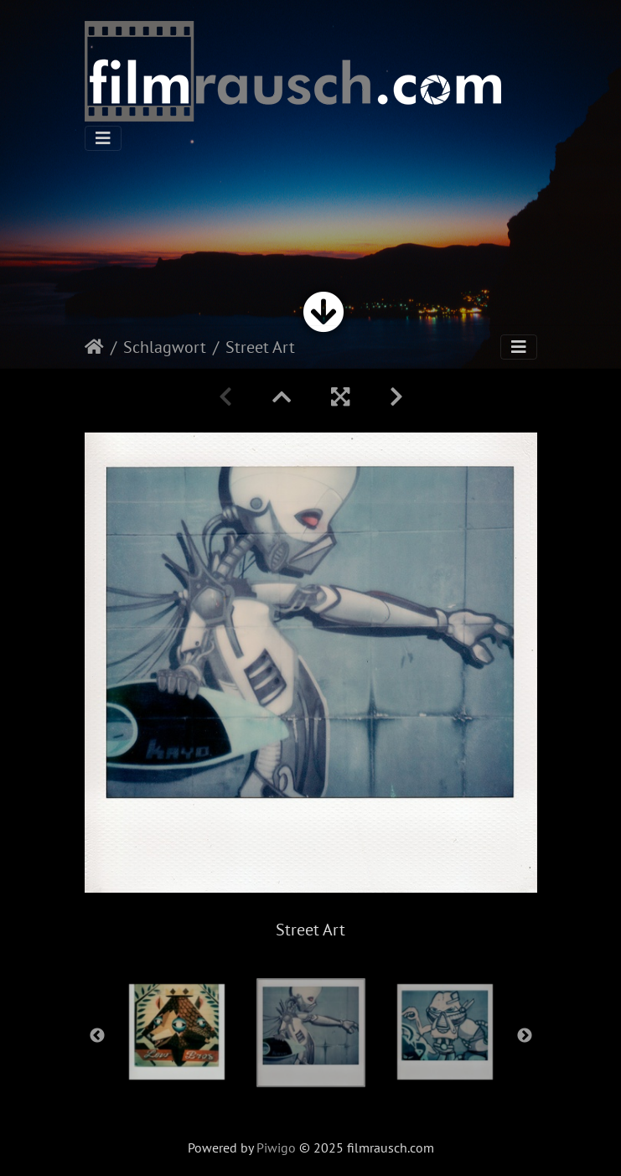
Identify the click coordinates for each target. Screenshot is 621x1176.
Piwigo (276, 1147)
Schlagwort (164, 347)
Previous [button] (97, 1036)
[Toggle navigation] (103, 138)
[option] (311, 1033)
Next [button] (524, 1036)
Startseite (94, 347)
